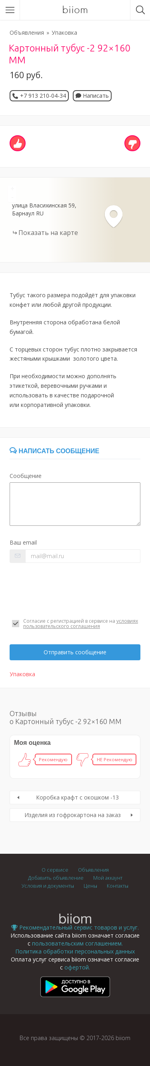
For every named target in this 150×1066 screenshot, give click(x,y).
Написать (92, 95)
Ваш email (23, 542)
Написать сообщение (54, 451)
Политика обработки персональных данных (75, 951)
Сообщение (26, 476)
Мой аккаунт (107, 878)
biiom (75, 10)
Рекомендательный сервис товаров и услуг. (75, 927)
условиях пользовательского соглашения (80, 624)
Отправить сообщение (75, 652)
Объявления (27, 32)
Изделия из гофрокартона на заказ (72, 815)
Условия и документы (48, 885)
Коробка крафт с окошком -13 (77, 797)
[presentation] (70, 590)
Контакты (117, 885)
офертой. (77, 967)
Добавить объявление (56, 878)
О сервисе (55, 870)
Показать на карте (48, 232)
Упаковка (64, 32)
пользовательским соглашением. (77, 943)
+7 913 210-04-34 (43, 95)
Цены (90, 885)
